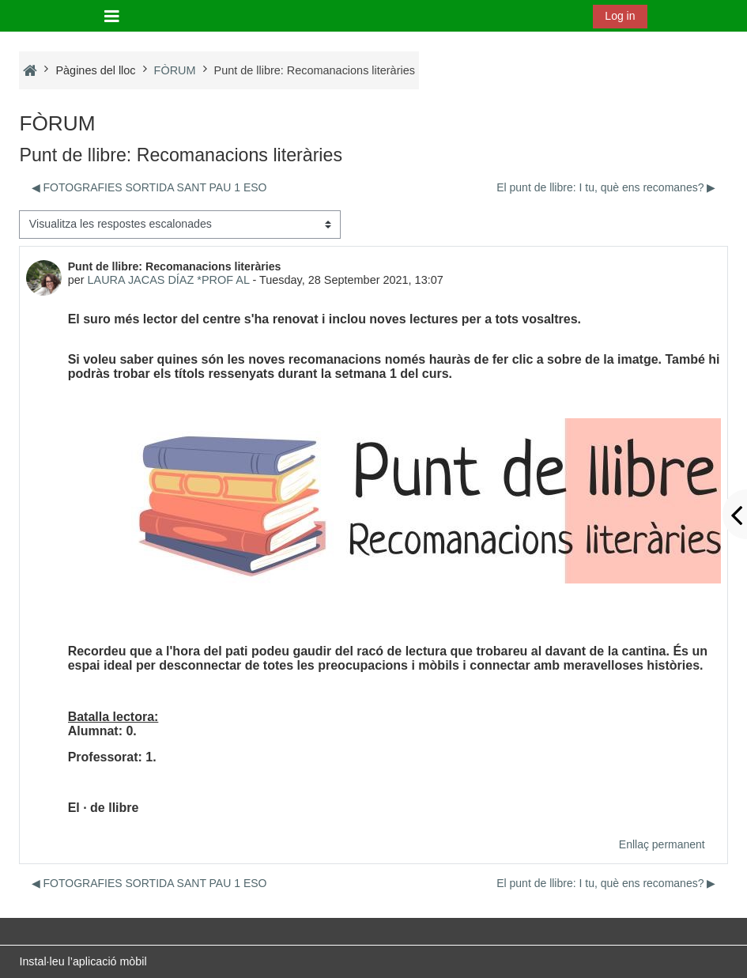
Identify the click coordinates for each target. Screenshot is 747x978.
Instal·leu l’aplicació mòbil (82, 961)
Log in (620, 15)
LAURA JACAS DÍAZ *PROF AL (169, 280)
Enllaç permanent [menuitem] (662, 844)
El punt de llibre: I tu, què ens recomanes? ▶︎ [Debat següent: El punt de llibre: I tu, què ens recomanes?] (605, 187)
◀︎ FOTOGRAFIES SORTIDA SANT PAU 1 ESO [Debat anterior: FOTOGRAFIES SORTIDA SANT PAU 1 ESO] (149, 187)
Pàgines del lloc (95, 70)
